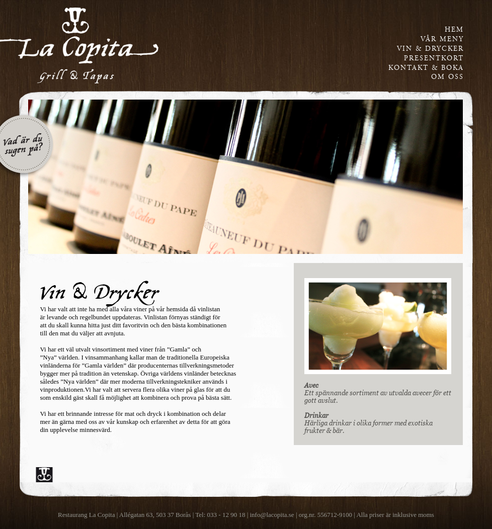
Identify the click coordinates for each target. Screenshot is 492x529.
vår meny (442, 39)
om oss (447, 77)
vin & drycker (430, 49)
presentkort (434, 58)
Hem (454, 30)
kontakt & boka (426, 68)
